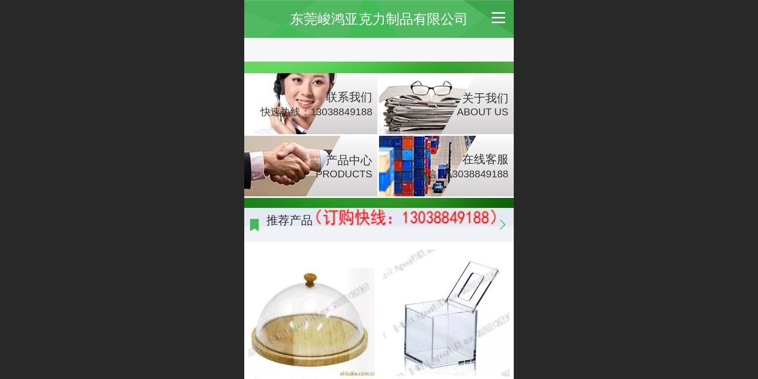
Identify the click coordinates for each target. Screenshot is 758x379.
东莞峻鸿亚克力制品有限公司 (379, 19)
